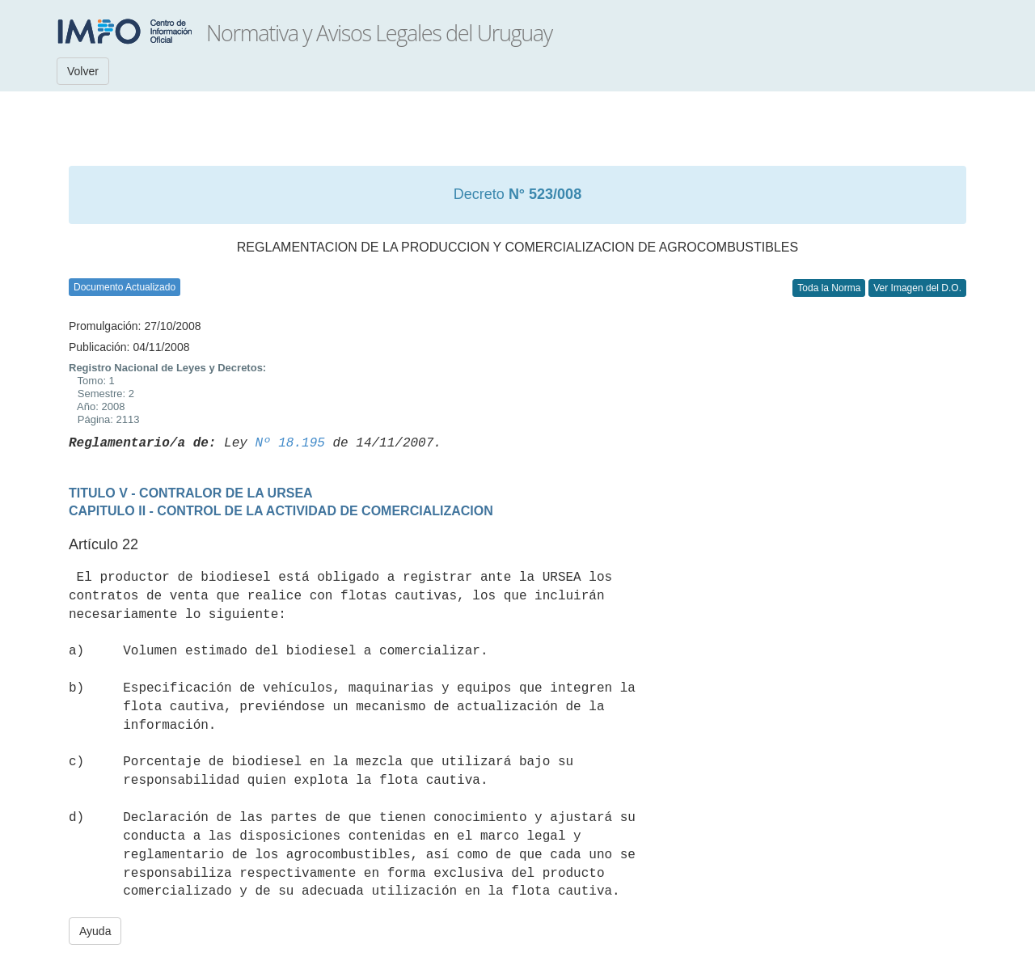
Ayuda (95, 931)
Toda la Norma (828, 288)
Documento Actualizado (124, 287)
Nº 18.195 (289, 443)
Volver (83, 71)
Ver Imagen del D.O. (917, 288)
